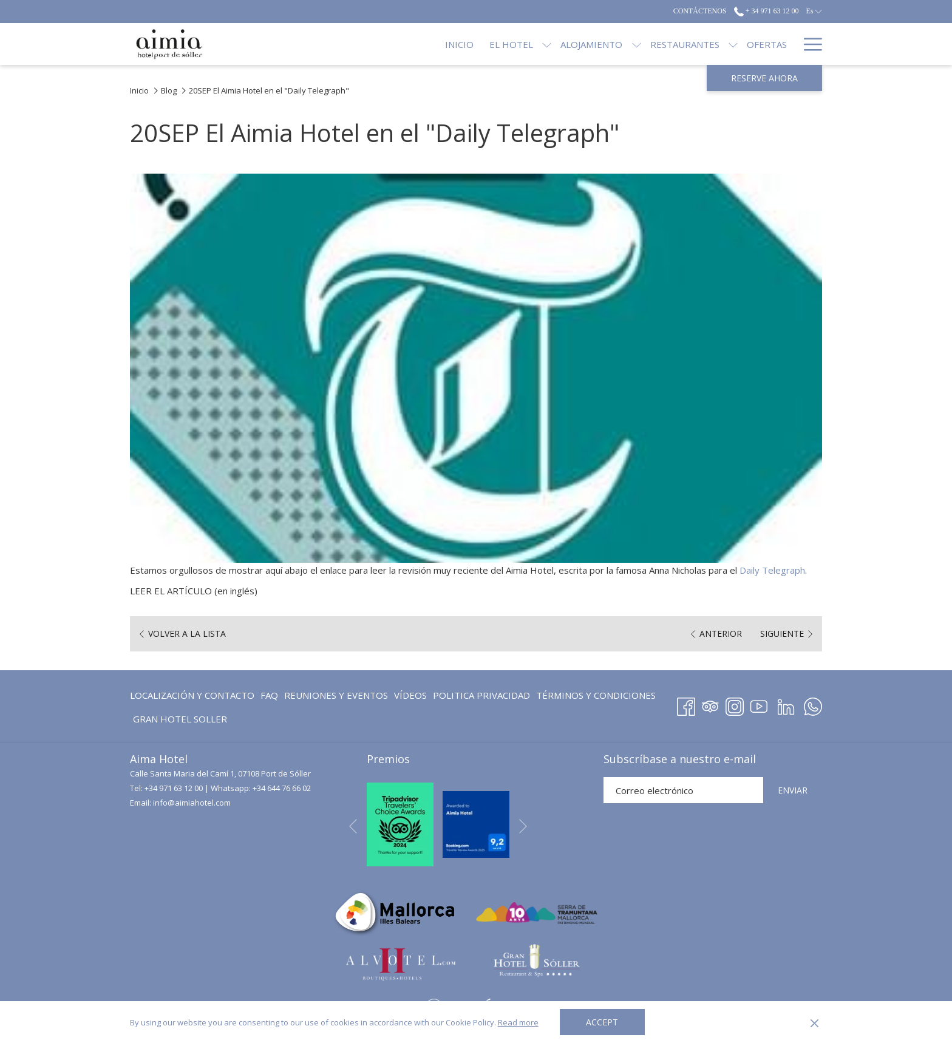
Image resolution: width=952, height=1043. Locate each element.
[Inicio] (418, 44)
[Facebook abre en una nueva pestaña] (686, 704)
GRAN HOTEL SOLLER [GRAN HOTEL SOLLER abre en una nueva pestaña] (180, 721)
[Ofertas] (726, 44)
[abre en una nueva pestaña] (400, 823)
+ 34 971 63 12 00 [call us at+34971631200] (766, 11)
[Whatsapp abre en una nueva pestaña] (813, 704)
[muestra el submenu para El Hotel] (506, 44)
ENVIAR (792, 790)
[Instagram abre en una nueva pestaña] (735, 704)
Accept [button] (602, 1022)
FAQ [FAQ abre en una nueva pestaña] (269, 697)
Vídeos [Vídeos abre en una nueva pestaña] (410, 697)
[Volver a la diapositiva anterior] (353, 826)
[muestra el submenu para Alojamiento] (595, 44)
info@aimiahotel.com (192, 802)
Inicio (139, 90)
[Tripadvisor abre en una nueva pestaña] (710, 704)
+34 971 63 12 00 (173, 788)
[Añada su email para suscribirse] (683, 790)
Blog (169, 90)
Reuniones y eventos (336, 695)
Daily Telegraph (772, 570)
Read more (518, 1022)
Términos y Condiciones (596, 695)
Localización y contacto (192, 695)
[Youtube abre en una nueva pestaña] (759, 704)
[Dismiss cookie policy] (814, 1022)
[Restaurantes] (643, 44)
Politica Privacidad (481, 695)
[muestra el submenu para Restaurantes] (692, 44)
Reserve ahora (764, 78)
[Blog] (774, 44)
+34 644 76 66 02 (282, 788)
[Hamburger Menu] (808, 44)
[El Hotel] (470, 44)
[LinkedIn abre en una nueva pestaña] (786, 704)
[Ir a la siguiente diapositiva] (523, 826)
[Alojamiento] (551, 44)
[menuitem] (193, 695)
